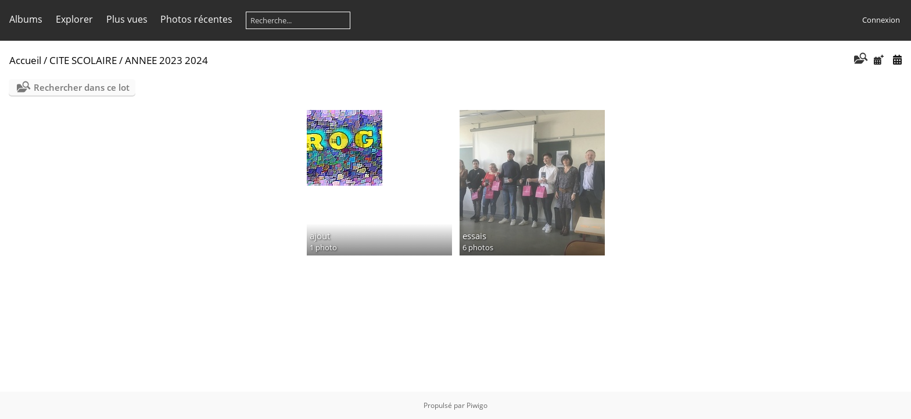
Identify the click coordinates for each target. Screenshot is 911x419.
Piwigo (477, 405)
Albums (25, 19)
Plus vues (127, 19)
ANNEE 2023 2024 (166, 60)
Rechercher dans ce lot (82, 87)
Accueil (25, 60)
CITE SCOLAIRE (83, 60)
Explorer (74, 19)
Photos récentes (196, 19)
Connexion (881, 20)
